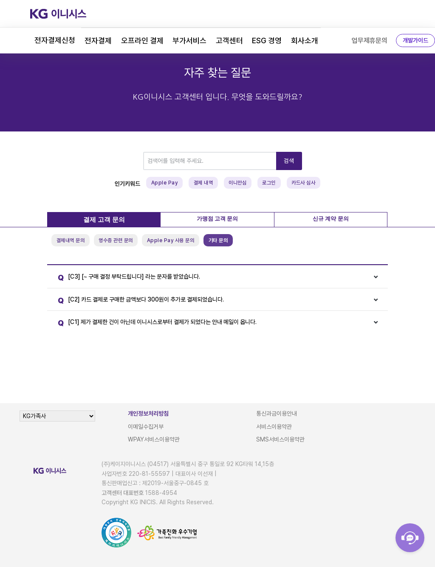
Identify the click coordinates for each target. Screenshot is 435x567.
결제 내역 (203, 183)
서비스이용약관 (274, 426)
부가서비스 (189, 40)
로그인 (269, 183)
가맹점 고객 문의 (217, 218)
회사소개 (304, 40)
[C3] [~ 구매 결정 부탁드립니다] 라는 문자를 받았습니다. (127, 278)
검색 (289, 160)
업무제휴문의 (369, 40)
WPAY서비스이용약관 (154, 439)
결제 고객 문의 (104, 219)
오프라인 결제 (142, 40)
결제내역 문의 (70, 240)
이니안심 (237, 183)
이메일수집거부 (146, 426)
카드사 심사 (303, 183)
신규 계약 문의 (331, 218)
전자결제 (98, 40)
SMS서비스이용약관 (280, 439)
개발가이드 (415, 40)
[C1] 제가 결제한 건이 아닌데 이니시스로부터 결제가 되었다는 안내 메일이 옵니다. (155, 323)
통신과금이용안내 (276, 413)
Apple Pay (164, 183)
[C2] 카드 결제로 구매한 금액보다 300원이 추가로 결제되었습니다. (139, 301)
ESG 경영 (267, 40)
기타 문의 (218, 240)
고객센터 (229, 40)
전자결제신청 (54, 40)
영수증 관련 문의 (116, 240)
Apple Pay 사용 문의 (171, 240)
